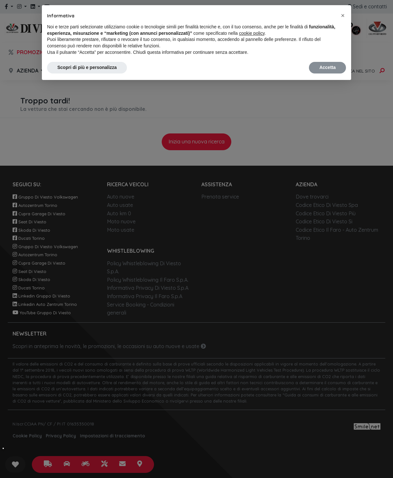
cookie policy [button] (251, 33)
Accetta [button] (327, 67)
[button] (343, 15)
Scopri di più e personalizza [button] (87, 67)
